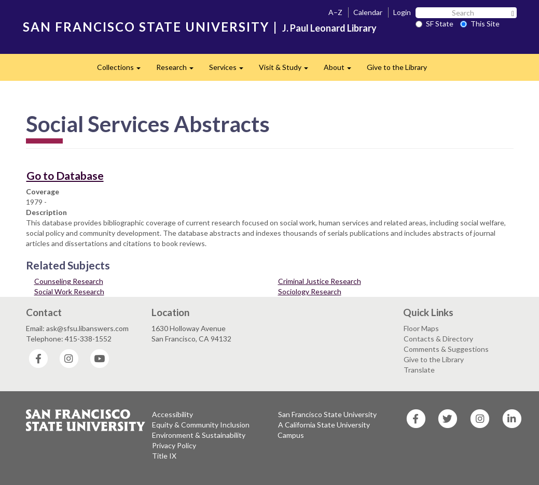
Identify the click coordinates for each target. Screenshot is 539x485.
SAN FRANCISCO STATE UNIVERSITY (146, 26)
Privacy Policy (174, 445)
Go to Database (65, 175)
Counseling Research (68, 281)
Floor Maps (421, 328)
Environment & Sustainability (198, 435)
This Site (480, 23)
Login (402, 12)
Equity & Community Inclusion (201, 424)
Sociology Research (309, 291)
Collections (122, 70)
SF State (434, 23)
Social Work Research (69, 291)
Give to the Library (397, 67)
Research (178, 70)
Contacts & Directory (438, 338)
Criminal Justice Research (319, 281)
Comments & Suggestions (446, 349)
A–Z (335, 12)
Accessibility (172, 414)
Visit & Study (287, 70)
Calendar (367, 12)
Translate (419, 369)
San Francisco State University (327, 414)
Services (230, 70)
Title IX (164, 455)
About (341, 70)
